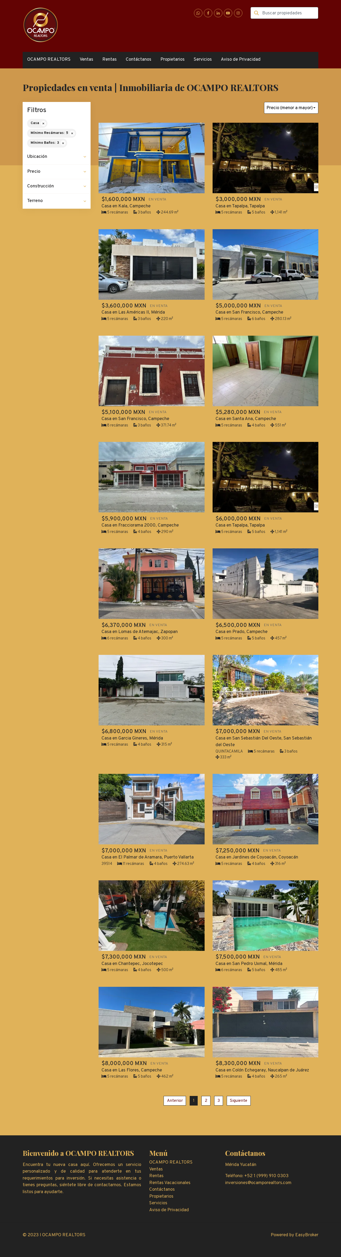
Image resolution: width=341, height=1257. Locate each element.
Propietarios (172, 60)
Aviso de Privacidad (241, 60)
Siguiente (238, 1100)
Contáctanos (138, 60)
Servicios (203, 60)
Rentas (109, 60)
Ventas (86, 60)
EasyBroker (306, 1235)
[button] (57, 157)
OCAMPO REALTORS (49, 60)
